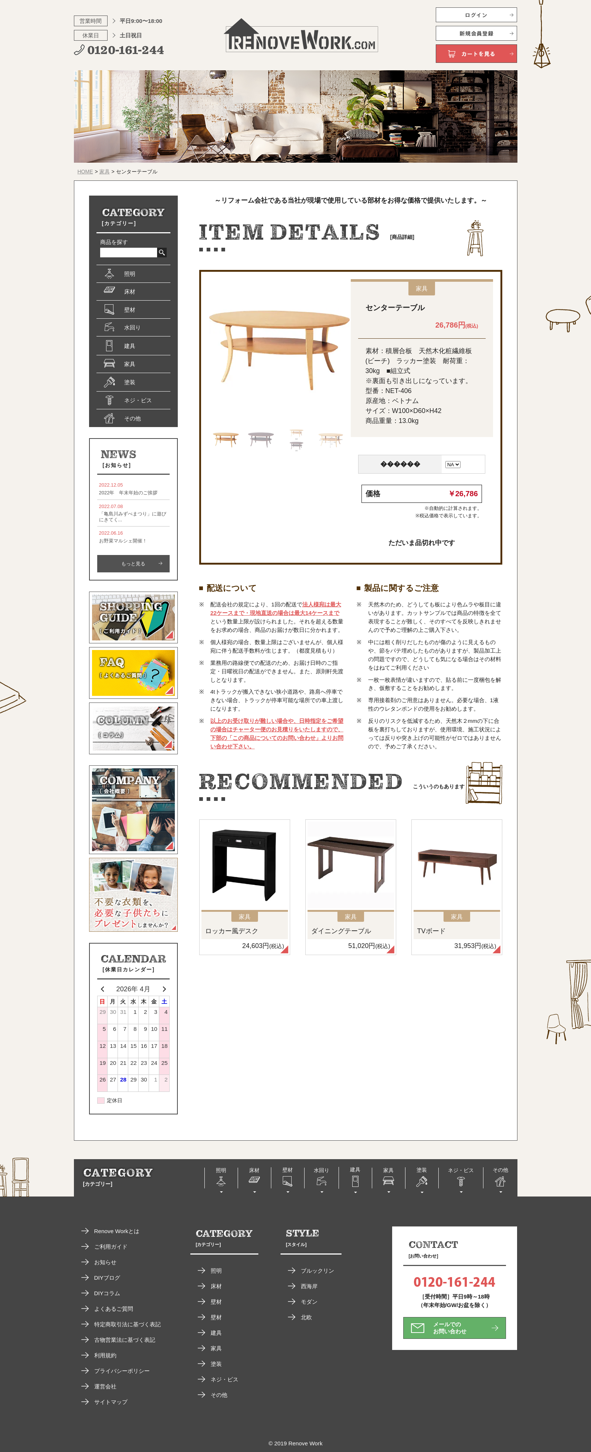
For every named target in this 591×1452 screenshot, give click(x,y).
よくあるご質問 (113, 1309)
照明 (216, 1270)
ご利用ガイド (111, 1246)
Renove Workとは (116, 1231)
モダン (309, 1302)
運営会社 (105, 1386)
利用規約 (105, 1355)
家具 (104, 172)
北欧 (306, 1317)
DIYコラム (107, 1293)
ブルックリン (317, 1270)
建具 (216, 1333)
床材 (216, 1286)
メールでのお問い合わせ (449, 1327)
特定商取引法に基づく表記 (127, 1324)
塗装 (216, 1364)
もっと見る (133, 563)
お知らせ (105, 1262)
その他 (219, 1395)
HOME (85, 172)
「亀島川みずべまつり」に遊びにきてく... (133, 513)
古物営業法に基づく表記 (124, 1340)
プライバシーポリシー (122, 1371)
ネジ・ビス (224, 1379)
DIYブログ (107, 1278)
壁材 (216, 1302)
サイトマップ (111, 1402)
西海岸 (309, 1286)
